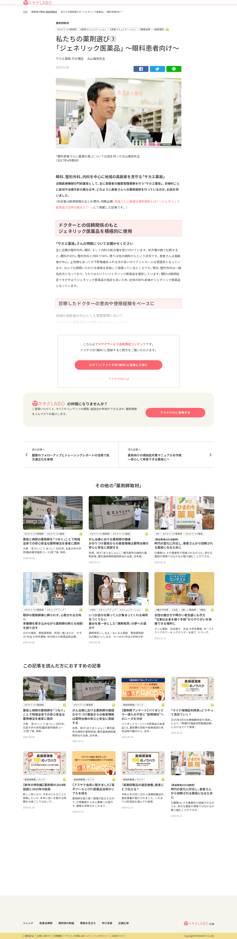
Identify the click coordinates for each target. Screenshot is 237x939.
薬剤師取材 (51, 25)
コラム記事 (28, 897)
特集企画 (79, 897)
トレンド (100, 13)
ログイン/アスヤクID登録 (168, 4)
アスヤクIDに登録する (175, 426)
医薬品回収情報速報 (57, 897)
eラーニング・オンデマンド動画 (142, 905)
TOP (25, 25)
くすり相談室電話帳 (57, 917)
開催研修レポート (138, 891)
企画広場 (183, 13)
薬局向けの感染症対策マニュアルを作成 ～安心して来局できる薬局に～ (166, 468)
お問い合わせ (43, 936)
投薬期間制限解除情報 (58, 904)
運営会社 (29, 936)
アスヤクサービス (202, 13)
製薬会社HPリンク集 (57, 923)
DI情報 (50, 891)
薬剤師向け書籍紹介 (107, 904)
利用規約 (57, 936)
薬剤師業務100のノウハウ (110, 910)
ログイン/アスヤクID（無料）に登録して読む (118, 379)
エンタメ (168, 891)
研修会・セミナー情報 (140, 897)
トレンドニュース (32, 891)
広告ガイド (117, 936)
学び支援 (169, 13)
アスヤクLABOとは (133, 4)
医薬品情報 (115, 13)
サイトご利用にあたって (78, 936)
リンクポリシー (101, 936)
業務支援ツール (104, 891)
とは (199, 885)
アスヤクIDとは (118, 392)
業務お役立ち (152, 13)
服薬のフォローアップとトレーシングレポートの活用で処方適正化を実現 (71, 468)
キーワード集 (103, 897)
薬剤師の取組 (133, 13)
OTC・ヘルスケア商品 (58, 910)
